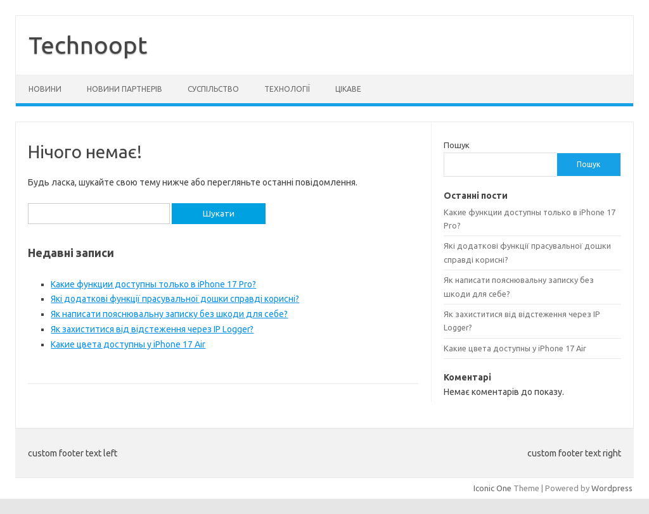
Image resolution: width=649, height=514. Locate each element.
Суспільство (213, 89)
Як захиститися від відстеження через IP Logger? (152, 329)
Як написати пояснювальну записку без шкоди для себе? (169, 314)
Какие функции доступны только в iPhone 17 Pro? (153, 284)
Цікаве (348, 89)
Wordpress (612, 488)
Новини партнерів (124, 89)
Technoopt (88, 45)
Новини (45, 89)
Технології (287, 89)
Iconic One (492, 488)
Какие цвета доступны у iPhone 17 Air (128, 344)
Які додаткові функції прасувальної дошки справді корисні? (175, 299)
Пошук (457, 145)
